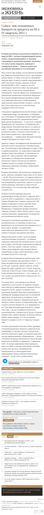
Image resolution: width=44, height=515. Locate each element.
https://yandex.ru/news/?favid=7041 (15, 428)
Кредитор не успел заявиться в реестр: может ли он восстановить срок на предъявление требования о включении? (21, 465)
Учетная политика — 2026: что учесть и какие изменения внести (23, 447)
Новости (12, 38)
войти (24, 18)
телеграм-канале (14, 363)
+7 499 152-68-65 (6, 503)
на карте (40, 503)
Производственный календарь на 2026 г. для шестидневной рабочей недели (19, 442)
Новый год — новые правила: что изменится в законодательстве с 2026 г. (19, 453)
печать (20, 38)
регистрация (31, 18)
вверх (41, 499)
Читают (5, 434)
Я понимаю (37, 1)
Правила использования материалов (29, 501)
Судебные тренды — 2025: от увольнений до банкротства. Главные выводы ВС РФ (19, 459)
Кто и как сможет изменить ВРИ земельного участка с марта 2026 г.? (22, 480)
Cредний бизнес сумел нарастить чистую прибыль (18, 372)
